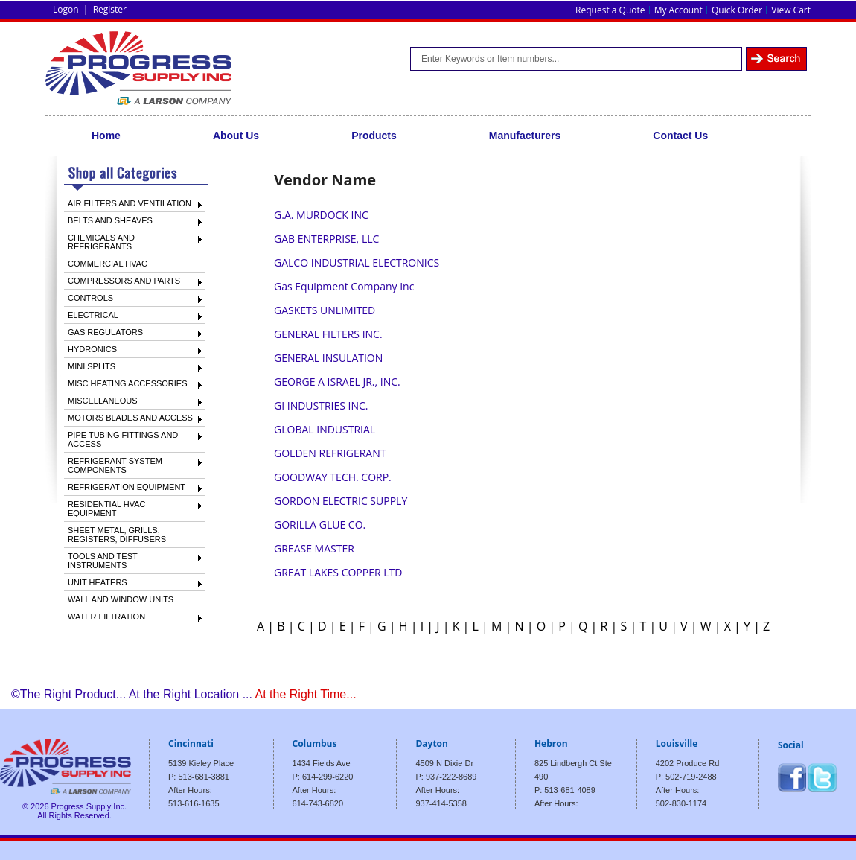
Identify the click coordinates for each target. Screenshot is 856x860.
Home (106, 135)
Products (374, 135)
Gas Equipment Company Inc (344, 286)
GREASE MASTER (314, 548)
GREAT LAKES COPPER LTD (338, 572)
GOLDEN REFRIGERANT (330, 453)
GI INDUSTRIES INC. (321, 405)
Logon (66, 9)
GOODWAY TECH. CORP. (333, 477)
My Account (678, 10)
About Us (236, 135)
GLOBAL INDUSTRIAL (324, 429)
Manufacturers (524, 135)
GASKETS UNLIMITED (324, 310)
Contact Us (680, 135)
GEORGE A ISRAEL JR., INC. (337, 382)
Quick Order (737, 10)
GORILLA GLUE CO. (319, 524)
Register (110, 9)
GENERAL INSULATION (328, 358)
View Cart (791, 10)
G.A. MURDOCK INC (321, 215)
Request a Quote (610, 10)
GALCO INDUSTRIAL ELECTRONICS (356, 262)
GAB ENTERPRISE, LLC (326, 239)
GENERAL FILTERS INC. (328, 334)
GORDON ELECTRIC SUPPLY (340, 501)
